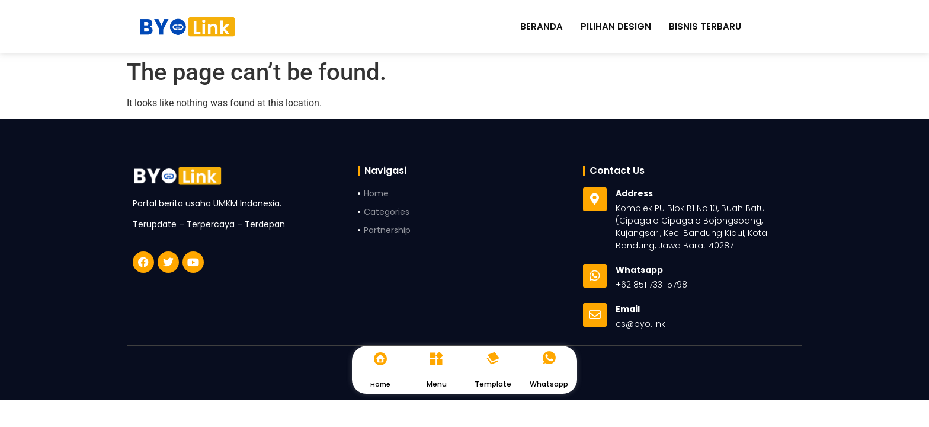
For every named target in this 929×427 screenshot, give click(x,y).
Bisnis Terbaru (705, 27)
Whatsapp (549, 384)
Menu (437, 384)
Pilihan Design (616, 27)
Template (493, 384)
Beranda (541, 27)
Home (380, 384)
